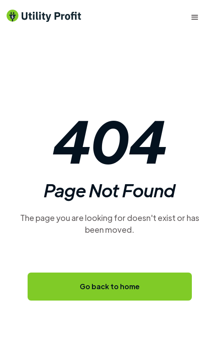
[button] (195, 17)
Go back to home (110, 286)
